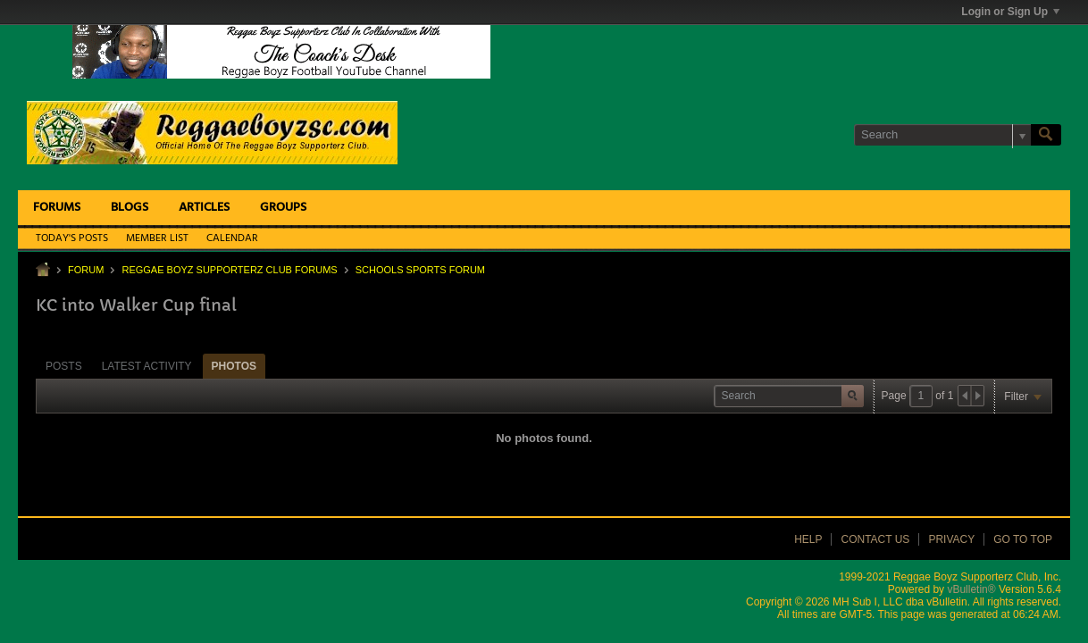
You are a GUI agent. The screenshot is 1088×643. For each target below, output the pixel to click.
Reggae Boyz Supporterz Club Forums (229, 269)
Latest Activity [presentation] (147, 366)
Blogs (129, 207)
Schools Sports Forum (420, 269)
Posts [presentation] (64, 366)
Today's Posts (72, 238)
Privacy (951, 539)
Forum (86, 269)
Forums (56, 207)
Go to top (1022, 539)
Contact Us (875, 539)
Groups (283, 207)
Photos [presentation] (234, 366)
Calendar (232, 238)
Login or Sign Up (1010, 11)
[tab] (64, 366)
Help (808, 539)
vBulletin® (971, 589)
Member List (157, 238)
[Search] (942, 135)
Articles (204, 207)
